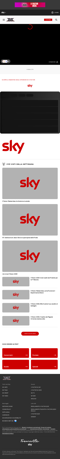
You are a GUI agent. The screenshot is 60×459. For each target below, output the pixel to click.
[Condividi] (53, 62)
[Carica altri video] (30, 334)
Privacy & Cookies (46, 427)
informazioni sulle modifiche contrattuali (14, 429)
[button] (6, 61)
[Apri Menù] (4, 20)
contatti (52, 429)
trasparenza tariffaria (36, 429)
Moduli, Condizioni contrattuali (31, 427)
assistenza (46, 429)
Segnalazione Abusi (8, 433)
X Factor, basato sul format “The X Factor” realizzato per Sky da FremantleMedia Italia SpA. (25, 451)
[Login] (54, 12)
